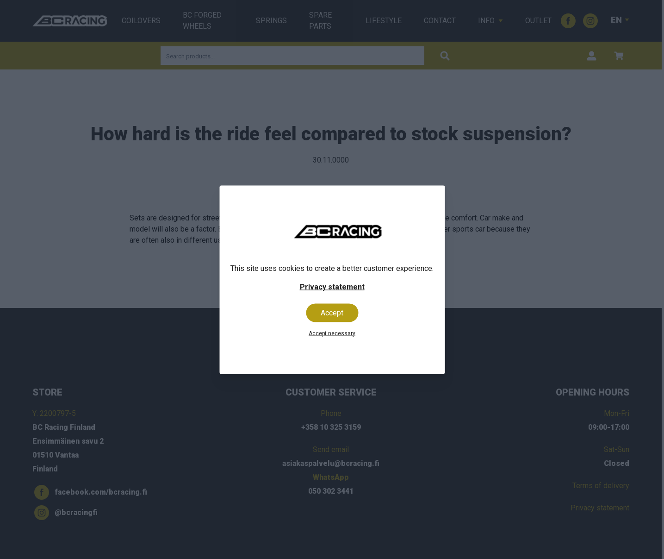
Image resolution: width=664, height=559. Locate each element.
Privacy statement (332, 286)
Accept (332, 312)
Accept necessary (332, 333)
